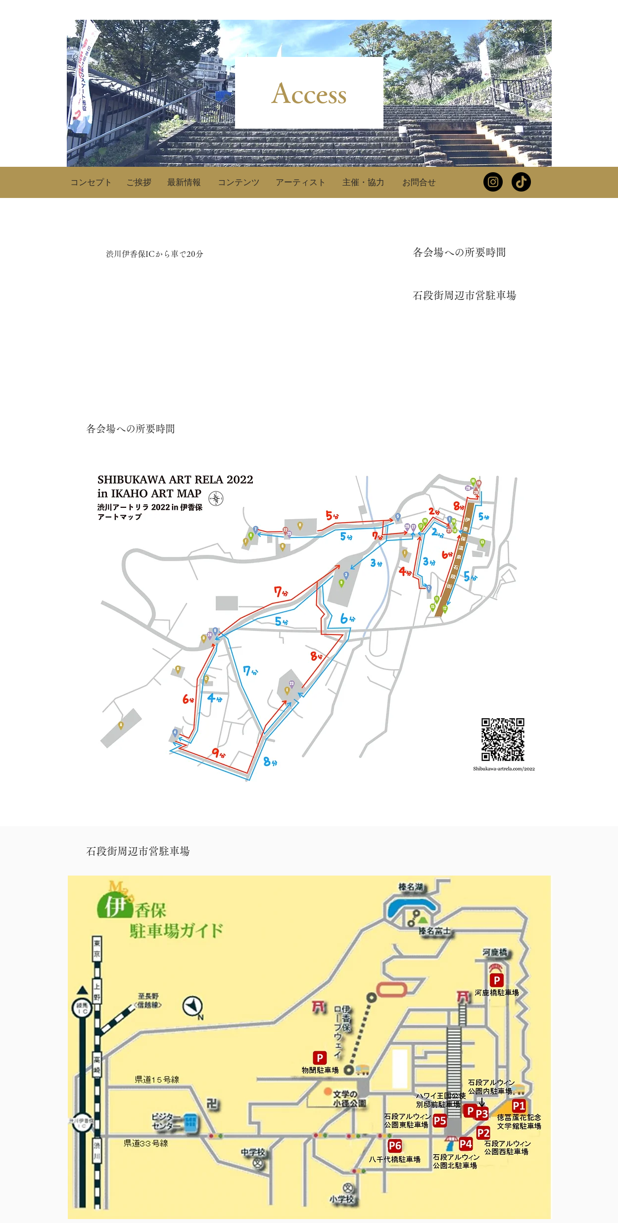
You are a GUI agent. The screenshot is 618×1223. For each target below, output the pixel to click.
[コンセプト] (91, 182)
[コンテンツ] (239, 182)
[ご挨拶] (139, 182)
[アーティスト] (301, 182)
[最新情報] (184, 182)
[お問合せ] (419, 182)
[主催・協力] (363, 182)
